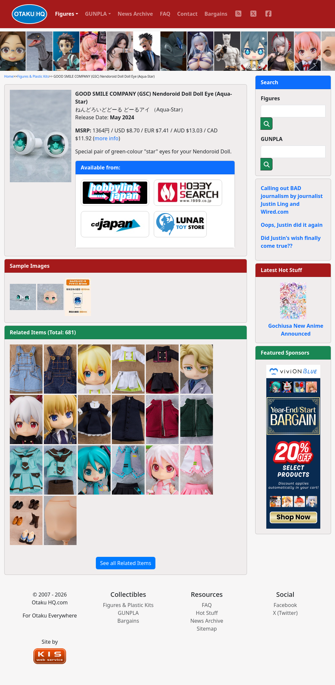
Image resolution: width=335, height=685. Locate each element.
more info (106, 138)
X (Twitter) (285, 612)
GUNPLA (272, 139)
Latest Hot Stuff (281, 270)
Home (8, 76)
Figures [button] (64, 13)
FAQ (165, 13)
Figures (270, 98)
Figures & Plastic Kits (33, 76)
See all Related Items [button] (125, 563)
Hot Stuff (207, 612)
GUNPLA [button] (96, 13)
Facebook (285, 605)
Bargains (215, 13)
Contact (187, 13)
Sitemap (207, 628)
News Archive (135, 13)
